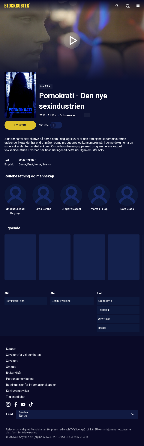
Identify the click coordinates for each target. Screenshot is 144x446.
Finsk (30, 164)
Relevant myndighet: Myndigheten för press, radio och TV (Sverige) (45, 429)
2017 (42, 115)
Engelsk (9, 164)
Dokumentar (67, 115)
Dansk (22, 164)
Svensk (46, 164)
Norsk (37, 164)
